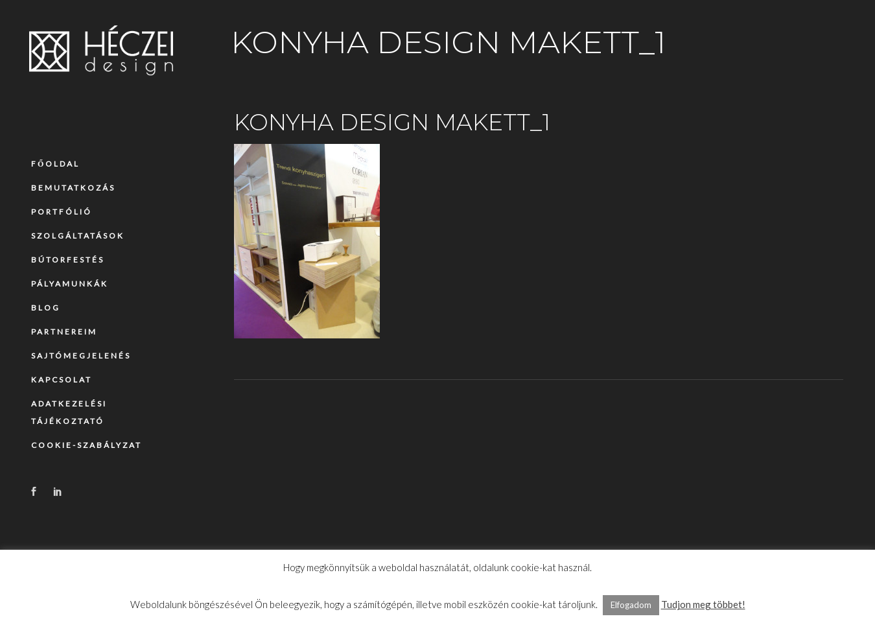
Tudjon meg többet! (703, 604)
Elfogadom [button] (631, 605)
